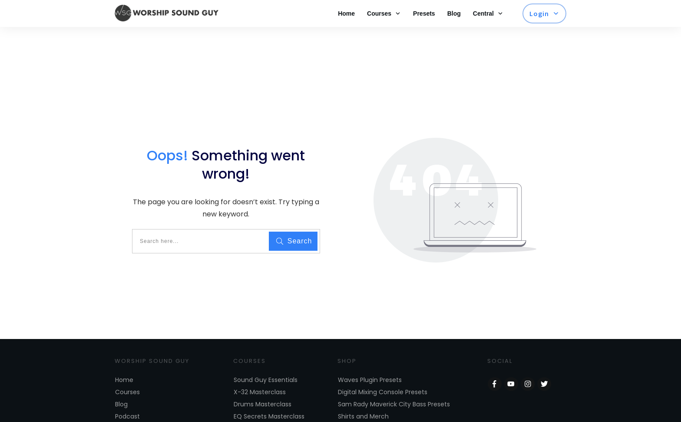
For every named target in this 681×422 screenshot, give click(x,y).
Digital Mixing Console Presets (382, 358)
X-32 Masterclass (260, 358)
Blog (121, 370)
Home (124, 346)
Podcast (127, 382)
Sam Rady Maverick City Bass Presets (394, 370)
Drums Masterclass (262, 370)
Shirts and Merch (363, 382)
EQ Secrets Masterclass (269, 382)
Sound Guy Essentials (266, 346)
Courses (127, 358)
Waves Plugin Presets (370, 346)
